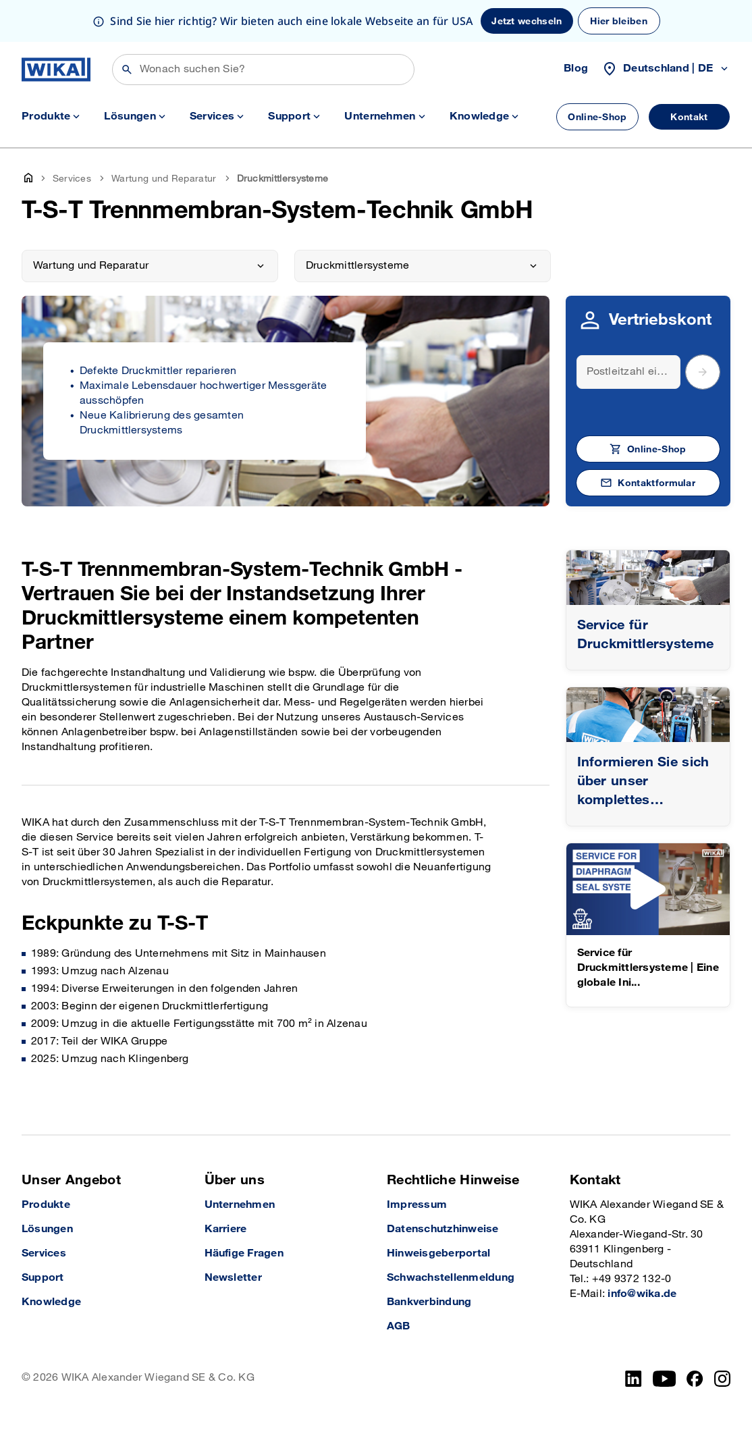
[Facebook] (695, 1379)
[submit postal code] (703, 372)
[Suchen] (263, 69)
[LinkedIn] (633, 1379)
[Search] (628, 372)
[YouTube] (664, 1379)
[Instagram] (722, 1379)
